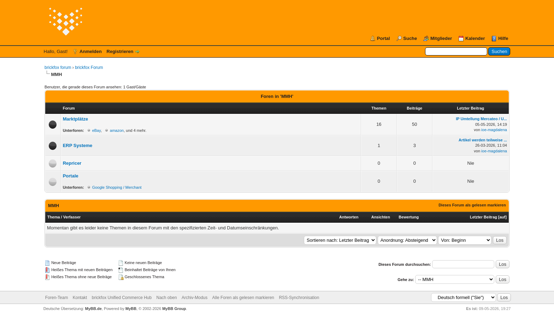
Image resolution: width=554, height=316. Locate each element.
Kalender (475, 38)
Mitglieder (441, 38)
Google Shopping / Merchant (117, 187)
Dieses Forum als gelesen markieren (472, 205)
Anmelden (90, 51)
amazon (117, 130)
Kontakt (80, 297)
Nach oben (167, 297)
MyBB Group (174, 308)
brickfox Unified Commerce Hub (122, 297)
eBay (96, 130)
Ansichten (380, 217)
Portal (383, 38)
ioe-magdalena (494, 130)
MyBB (130, 308)
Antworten (348, 217)
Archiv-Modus (194, 297)
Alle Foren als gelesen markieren (243, 297)
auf (503, 217)
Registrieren (120, 51)
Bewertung (409, 217)
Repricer (72, 163)
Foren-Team (56, 297)
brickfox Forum (89, 67)
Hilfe (503, 38)
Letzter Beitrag (483, 217)
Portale (70, 176)
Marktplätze (75, 119)
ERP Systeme (78, 145)
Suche (410, 38)
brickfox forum (58, 67)
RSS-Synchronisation (299, 297)
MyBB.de (93, 308)
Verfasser (72, 217)
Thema (53, 217)
